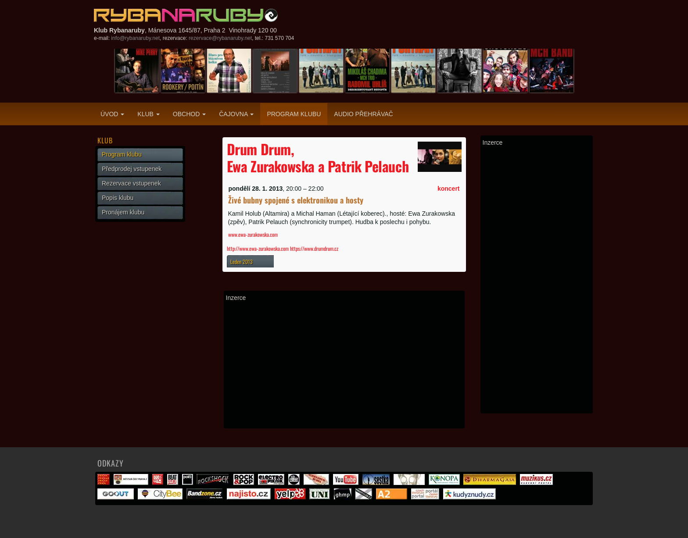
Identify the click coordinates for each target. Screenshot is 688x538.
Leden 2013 (241, 261)
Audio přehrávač (363, 114)
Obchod (189, 114)
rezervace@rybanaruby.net (220, 38)
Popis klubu (117, 197)
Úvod (112, 114)
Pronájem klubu (123, 212)
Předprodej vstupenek (131, 168)
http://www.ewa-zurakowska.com (258, 248)
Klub (148, 114)
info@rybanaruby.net (135, 38)
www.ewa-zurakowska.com (253, 234)
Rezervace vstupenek (131, 183)
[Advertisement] (344, 364)
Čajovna (236, 114)
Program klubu (294, 114)
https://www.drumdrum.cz (314, 248)
